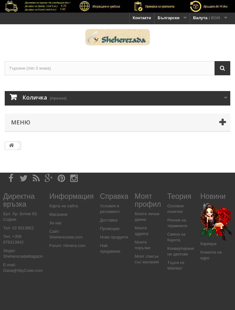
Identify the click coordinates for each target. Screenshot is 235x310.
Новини (213, 196)
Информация (71, 196)
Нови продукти (114, 237)
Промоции (109, 228)
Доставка (109, 220)
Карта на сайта (63, 206)
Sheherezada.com (66, 237)
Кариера (208, 243)
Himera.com (74, 245)
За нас (55, 223)
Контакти (142, 17)
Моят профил (148, 200)
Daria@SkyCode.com (23, 270)
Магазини (58, 214)
